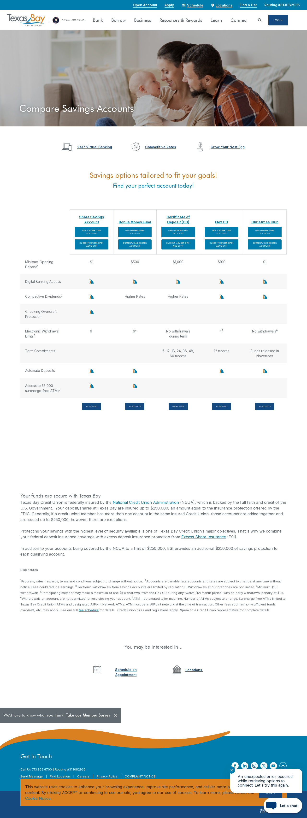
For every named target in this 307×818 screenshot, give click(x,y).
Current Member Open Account (91, 244)
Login (278, 20)
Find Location (60, 776)
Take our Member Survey (88, 715)
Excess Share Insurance (203, 536)
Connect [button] (239, 20)
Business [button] (142, 20)
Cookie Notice (38, 798)
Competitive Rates (160, 147)
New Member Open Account (91, 232)
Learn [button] (216, 20)
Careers (83, 776)
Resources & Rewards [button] (180, 20)
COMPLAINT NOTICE (140, 776)
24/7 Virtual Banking (94, 147)
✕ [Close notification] (231, 770)
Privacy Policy (107, 776)
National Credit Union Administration (146, 502)
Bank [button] (98, 20)
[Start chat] (283, 805)
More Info (91, 406)
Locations (194, 670)
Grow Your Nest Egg (228, 147)
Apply (169, 5)
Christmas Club (264, 222)
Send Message (31, 776)
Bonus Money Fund (135, 222)
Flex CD (221, 222)
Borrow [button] (118, 20)
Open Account (145, 5)
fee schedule (89, 610)
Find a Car (248, 5)
